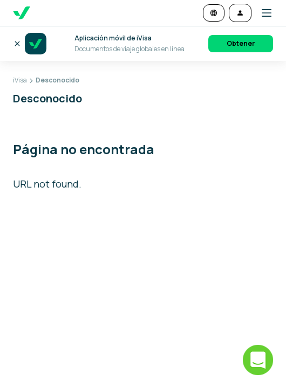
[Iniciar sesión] (240, 13)
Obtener (241, 43)
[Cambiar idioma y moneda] (213, 13)
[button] (262, 12)
